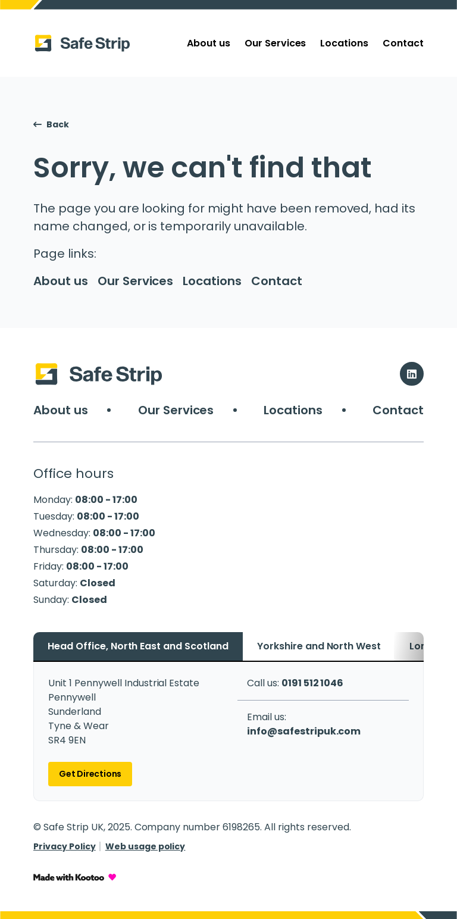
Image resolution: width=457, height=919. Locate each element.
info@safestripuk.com (304, 731)
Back (51, 124)
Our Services (275, 43)
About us (208, 43)
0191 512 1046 (312, 683)
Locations (344, 43)
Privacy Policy (64, 846)
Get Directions (90, 774)
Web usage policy (145, 846)
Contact (403, 43)
